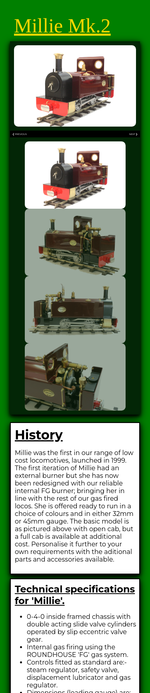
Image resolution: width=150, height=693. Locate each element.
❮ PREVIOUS (19, 134)
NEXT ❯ (133, 134)
